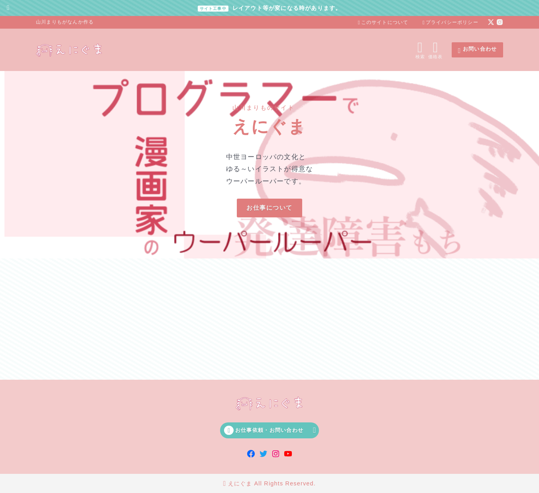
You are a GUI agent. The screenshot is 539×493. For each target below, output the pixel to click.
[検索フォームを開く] (420, 50)
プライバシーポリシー (450, 23)
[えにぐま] (69, 50)
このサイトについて (383, 23)
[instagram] (499, 22)
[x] (491, 22)
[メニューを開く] (437, 50)
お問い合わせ (477, 50)
